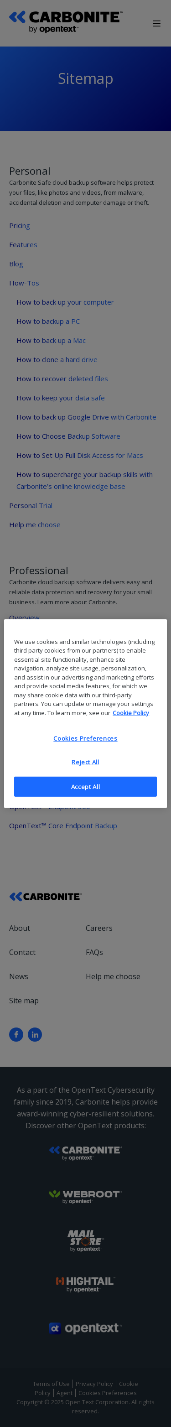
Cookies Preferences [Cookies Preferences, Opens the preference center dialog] (85, 738)
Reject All (85, 762)
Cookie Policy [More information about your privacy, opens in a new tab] (131, 712)
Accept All (85, 786)
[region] (85, 713)
